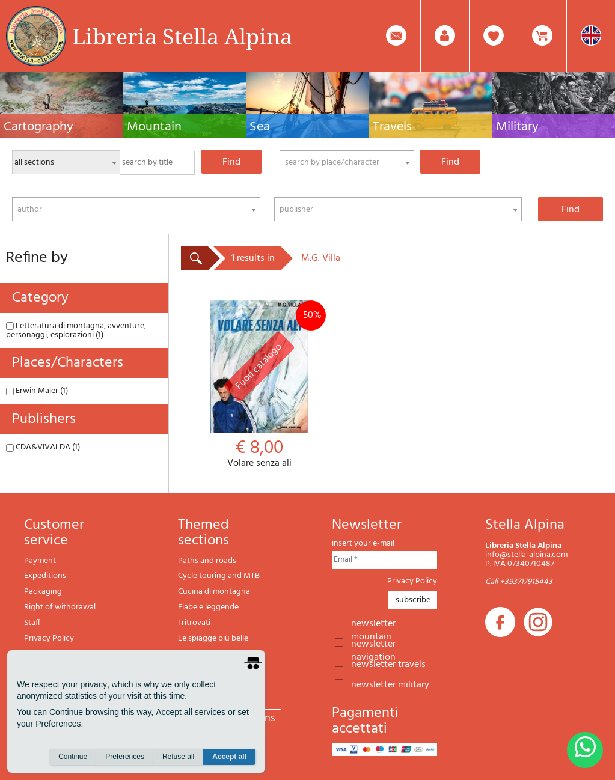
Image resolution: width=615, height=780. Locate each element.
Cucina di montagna (214, 591)
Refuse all (178, 756)
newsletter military (390, 683)
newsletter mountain (373, 622)
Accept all (229, 756)
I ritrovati (194, 623)
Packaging (43, 591)
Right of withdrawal (60, 607)
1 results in (253, 258)
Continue (72, 756)
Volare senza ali (259, 384)
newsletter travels (388, 663)
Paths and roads (207, 561)
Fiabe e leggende (208, 607)
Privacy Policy (49, 638)
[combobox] (347, 162)
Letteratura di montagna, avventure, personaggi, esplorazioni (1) (76, 330)
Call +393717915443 (518, 582)
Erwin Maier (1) (37, 391)
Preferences (124, 756)
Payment (40, 561)
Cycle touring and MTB (219, 576)
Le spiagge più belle (213, 638)
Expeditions (45, 576)
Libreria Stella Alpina (182, 36)
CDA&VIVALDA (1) (43, 447)
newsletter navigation (373, 643)
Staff (32, 623)
